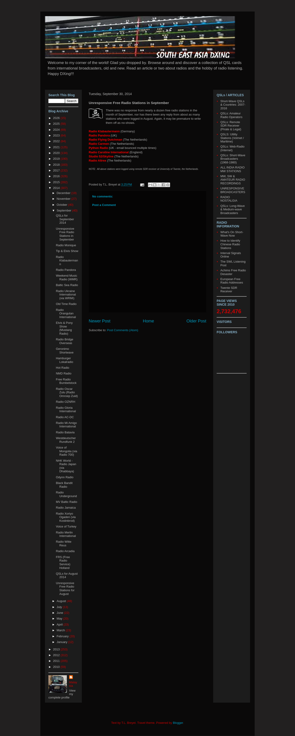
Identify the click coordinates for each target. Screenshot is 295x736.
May (60, 618)
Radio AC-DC (65, 417)
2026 (57, 118)
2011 (57, 661)
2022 (57, 141)
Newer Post (99, 321)
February (63, 636)
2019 (57, 158)
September (64, 210)
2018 (57, 164)
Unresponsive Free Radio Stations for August (65, 588)
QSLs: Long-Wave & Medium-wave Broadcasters (232, 209)
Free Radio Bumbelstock (66, 381)
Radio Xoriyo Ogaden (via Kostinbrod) (66, 517)
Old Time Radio (66, 304)
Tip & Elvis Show (67, 251)
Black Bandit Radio (64, 484)
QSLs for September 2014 (65, 219)
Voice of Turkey (66, 526)
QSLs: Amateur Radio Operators (231, 115)
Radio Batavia (65, 432)
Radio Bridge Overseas (64, 341)
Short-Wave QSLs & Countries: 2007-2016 (232, 104)
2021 (57, 147)
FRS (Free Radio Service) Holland (63, 562)
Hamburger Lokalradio (64, 360)
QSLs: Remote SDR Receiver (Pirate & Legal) (230, 125)
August (62, 601)
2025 (57, 123)
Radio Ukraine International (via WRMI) (66, 294)
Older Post (196, 321)
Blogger (178, 722)
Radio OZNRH (65, 401)
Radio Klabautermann (67, 260)
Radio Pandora (66, 270)
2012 (57, 655)
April (60, 624)
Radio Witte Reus (63, 543)
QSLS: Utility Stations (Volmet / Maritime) (232, 138)
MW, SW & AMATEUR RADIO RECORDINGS (232, 179)
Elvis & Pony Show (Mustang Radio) (64, 328)
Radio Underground (66, 494)
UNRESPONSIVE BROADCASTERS (232, 190)
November (64, 198)
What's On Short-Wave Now (231, 234)
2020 (57, 153)
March (61, 630)
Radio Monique (66, 245)
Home (148, 321)
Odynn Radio (64, 477)
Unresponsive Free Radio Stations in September (65, 234)
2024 (57, 129)
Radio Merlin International (66, 534)
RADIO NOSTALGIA (228, 199)
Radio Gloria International (66, 409)
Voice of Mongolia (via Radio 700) (66, 451)
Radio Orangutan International (66, 313)
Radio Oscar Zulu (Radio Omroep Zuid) (67, 392)
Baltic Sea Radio (67, 285)
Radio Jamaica (66, 507)
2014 (57, 188)
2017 (57, 170)
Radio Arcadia (65, 551)
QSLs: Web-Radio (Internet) (232, 148)
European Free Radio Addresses (231, 280)
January (62, 642)
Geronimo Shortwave (64, 350)
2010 (57, 667)
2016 (57, 176)
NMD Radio (63, 373)
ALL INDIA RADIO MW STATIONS (232, 169)
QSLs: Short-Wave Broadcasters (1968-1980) (232, 159)
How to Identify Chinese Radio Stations (230, 244)
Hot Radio (62, 367)
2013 (57, 649)
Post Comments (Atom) (122, 330)
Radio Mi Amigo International (66, 424)
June (60, 612)
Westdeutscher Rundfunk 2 (66, 439)
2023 (57, 135)
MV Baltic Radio (66, 502)
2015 (57, 182)
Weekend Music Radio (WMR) (66, 277)
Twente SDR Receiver (228, 289)
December (64, 193)
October (62, 204)
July (60, 607)
